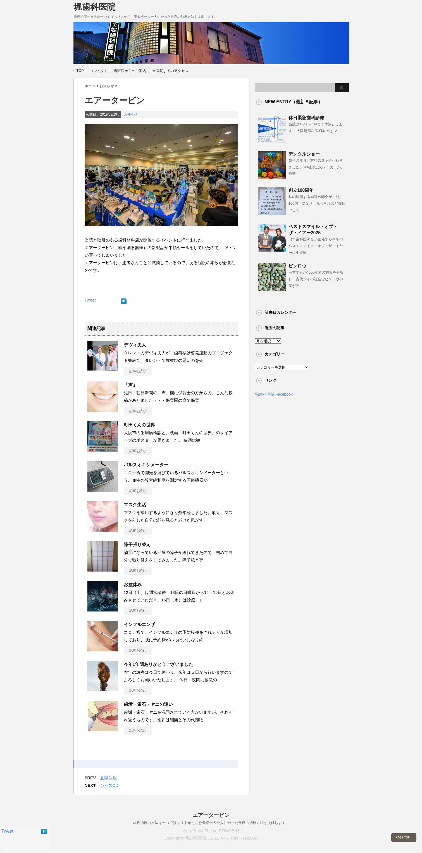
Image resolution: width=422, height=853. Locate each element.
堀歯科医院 (94, 6)
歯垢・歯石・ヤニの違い (148, 704)
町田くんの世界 (139, 424)
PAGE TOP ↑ (404, 837)
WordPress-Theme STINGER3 (211, 830)
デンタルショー (304, 154)
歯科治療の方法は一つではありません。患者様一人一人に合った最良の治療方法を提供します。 (211, 823)
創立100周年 (301, 190)
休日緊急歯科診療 (306, 117)
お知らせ (130, 114)
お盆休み (133, 584)
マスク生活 (135, 504)
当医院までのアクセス (170, 71)
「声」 (130, 385)
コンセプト (99, 71)
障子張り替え (137, 544)
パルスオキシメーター (146, 464)
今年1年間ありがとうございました (158, 664)
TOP (80, 70)
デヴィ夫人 (135, 345)
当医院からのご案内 (130, 71)
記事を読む (137, 371)
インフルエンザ (139, 624)
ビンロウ (297, 266)
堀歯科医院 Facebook (274, 394)
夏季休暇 (108, 777)
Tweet (90, 300)
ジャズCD (109, 785)
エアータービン (211, 815)
